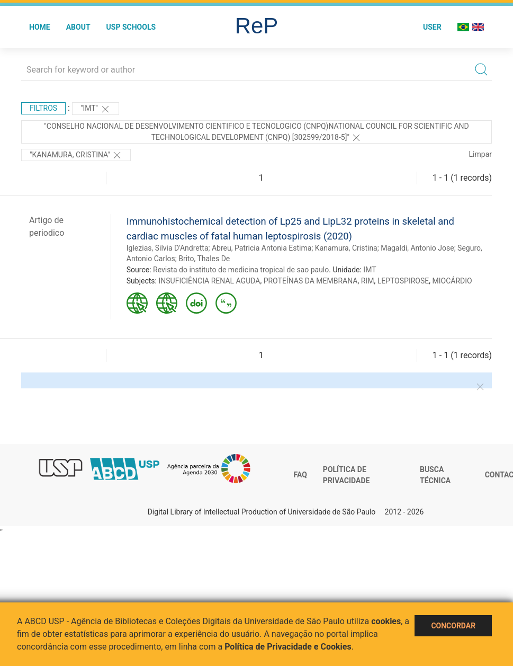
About (78, 27)
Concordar (453, 625)
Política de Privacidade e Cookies (288, 647)
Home (39, 27)
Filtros (43, 108)
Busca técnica (435, 475)
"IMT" (95, 109)
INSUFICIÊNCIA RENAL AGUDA (209, 281)
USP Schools (131, 27)
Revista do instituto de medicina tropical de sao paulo (241, 269)
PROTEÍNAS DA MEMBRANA (311, 281)
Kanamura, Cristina (346, 248)
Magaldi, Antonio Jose (417, 248)
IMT (369, 269)
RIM (367, 281)
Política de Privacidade (346, 475)
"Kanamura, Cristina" (76, 155)
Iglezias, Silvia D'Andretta (168, 248)
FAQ (300, 474)
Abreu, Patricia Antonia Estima (261, 248)
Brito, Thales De (204, 258)
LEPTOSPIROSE (403, 281)
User (432, 27)
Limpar (480, 154)
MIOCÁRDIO (452, 281)
